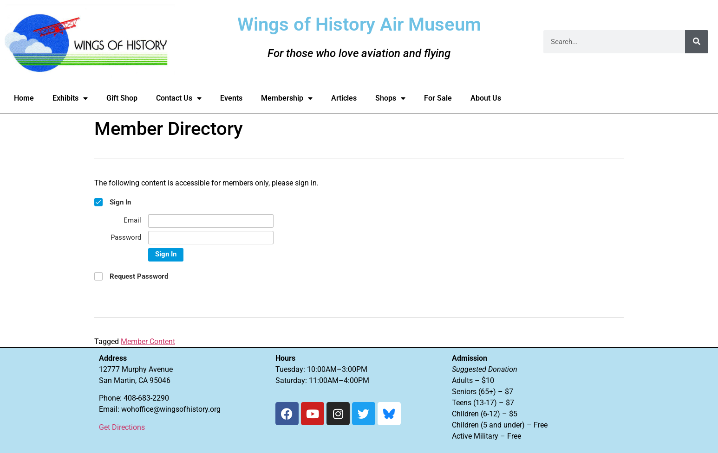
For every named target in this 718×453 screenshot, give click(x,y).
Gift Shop (121, 98)
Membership (287, 98)
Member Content (148, 341)
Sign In (165, 254)
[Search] (696, 41)
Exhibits (70, 98)
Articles (344, 98)
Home (24, 98)
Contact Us (179, 98)
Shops (390, 98)
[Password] (211, 237)
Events (231, 98)
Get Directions (122, 427)
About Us (485, 98)
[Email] (211, 221)
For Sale (438, 98)
